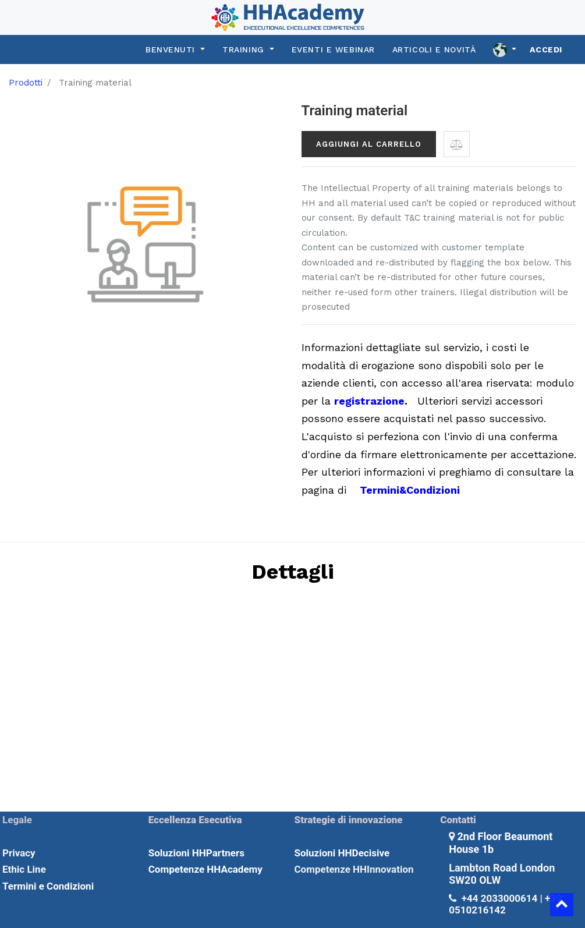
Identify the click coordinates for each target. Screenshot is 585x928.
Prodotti (25, 82)
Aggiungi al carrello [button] (368, 144)
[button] (457, 144)
